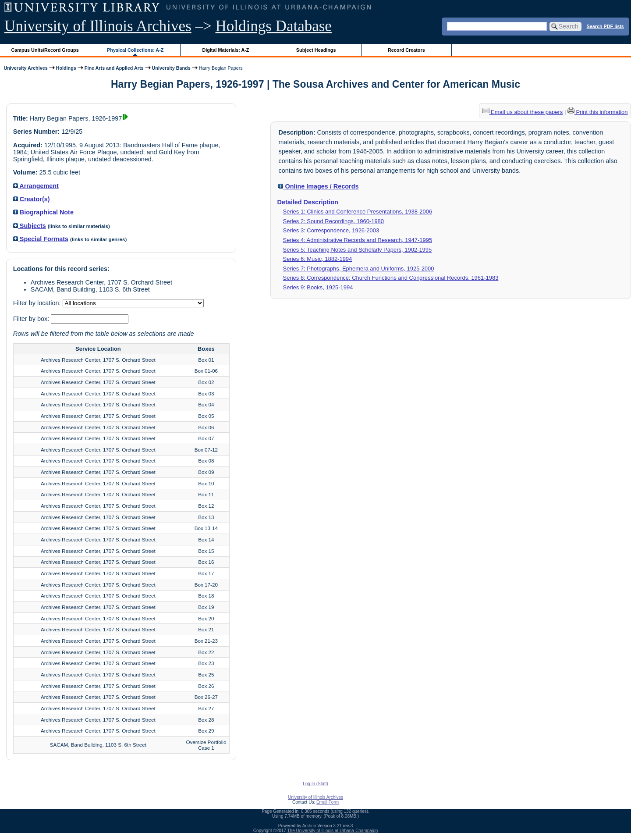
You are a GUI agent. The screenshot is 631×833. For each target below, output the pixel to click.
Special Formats (40, 238)
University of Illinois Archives (97, 26)
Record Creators (406, 50)
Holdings (66, 68)
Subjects (29, 225)
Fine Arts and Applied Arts (114, 68)
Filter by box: (32, 318)
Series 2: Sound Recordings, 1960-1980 (333, 221)
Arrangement (36, 185)
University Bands (171, 68)
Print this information (597, 112)
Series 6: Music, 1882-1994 (317, 259)
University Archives (25, 68)
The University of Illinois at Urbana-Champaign (332, 830)
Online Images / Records (318, 186)
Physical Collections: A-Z (135, 50)
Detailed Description (307, 202)
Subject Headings (316, 50)
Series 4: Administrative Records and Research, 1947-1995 (357, 240)
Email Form (327, 802)
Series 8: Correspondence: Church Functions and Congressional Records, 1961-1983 (391, 277)
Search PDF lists (605, 25)
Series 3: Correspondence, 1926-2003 (331, 230)
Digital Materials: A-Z (225, 50)
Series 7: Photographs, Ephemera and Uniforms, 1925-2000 (358, 268)
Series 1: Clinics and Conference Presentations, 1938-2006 (357, 211)
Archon (309, 825)
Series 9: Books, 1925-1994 (318, 287)
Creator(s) (31, 199)
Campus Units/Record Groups (45, 50)
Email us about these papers (522, 112)
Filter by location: (38, 302)
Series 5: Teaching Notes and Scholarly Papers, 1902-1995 (357, 249)
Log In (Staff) (315, 783)
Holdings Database (274, 26)
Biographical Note (43, 212)
